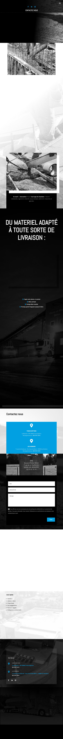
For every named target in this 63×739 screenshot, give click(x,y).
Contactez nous (31, 10)
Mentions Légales (11, 608)
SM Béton (9, 598)
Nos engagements (12, 605)
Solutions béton (11, 601)
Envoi (51, 519)
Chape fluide (10, 603)
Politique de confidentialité (14, 610)
